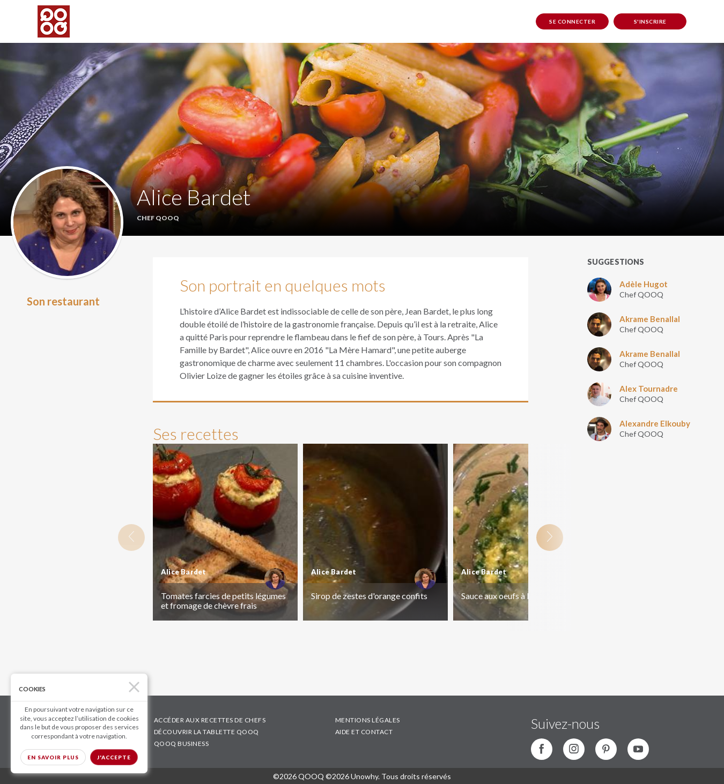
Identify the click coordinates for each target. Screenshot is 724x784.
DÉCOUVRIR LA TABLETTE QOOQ (206, 732)
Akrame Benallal (649, 319)
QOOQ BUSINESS (181, 744)
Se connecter (572, 21)
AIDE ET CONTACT (364, 732)
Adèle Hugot (643, 284)
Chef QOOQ (641, 294)
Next (549, 537)
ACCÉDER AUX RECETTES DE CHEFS (210, 720)
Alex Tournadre (648, 388)
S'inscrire (650, 21)
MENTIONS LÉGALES (367, 720)
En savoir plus (53, 757)
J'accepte (114, 757)
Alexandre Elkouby (654, 423)
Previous (131, 537)
